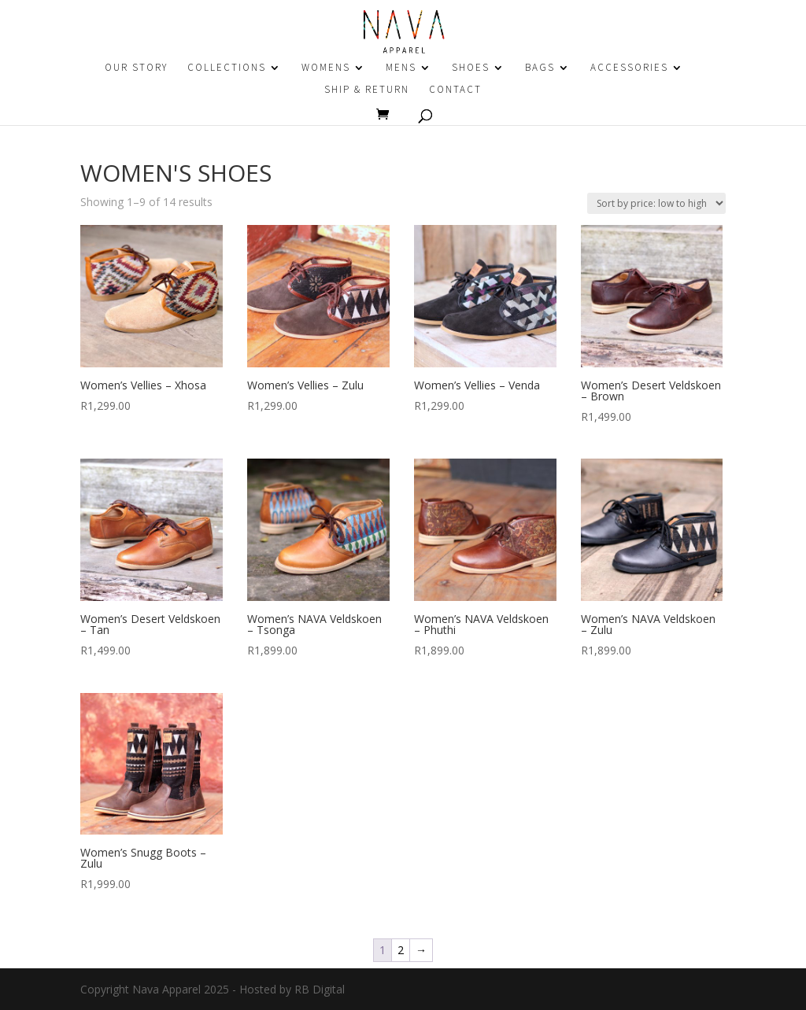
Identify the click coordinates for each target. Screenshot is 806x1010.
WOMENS (325, 68)
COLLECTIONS (226, 68)
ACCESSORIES (629, 68)
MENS (401, 68)
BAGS (540, 68)
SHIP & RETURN (366, 90)
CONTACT (455, 90)
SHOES (471, 68)
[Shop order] (656, 203)
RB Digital (319, 989)
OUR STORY (136, 68)
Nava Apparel (166, 989)
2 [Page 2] (400, 949)
